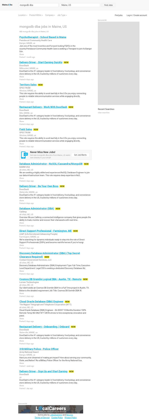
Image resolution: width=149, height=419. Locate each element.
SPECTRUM (24, 88)
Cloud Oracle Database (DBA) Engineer (41, 301)
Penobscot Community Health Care (35, 40)
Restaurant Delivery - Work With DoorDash (43, 107)
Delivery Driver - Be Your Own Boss (38, 186)
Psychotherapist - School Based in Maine (42, 37)
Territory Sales (28, 84)
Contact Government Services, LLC (35, 260)
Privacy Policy (71, 418)
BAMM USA (24, 167)
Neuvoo (69, 415)
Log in (129, 15)
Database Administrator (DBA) (36, 208)
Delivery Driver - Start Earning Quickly (40, 62)
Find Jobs (108, 5)
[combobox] (80, 5)
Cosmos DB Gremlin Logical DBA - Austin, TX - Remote (50, 279)
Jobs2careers (56, 415)
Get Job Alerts (80, 155)
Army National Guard (29, 352)
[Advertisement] (118, 63)
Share (21, 54)
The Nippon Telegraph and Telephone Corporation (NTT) (45, 304)
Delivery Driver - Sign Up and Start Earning (43, 371)
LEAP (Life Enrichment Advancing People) (38, 234)
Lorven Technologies (29, 282)
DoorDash (24, 65)
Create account (140, 15)
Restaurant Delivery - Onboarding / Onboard (44, 326)
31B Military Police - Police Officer (39, 349)
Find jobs (119, 15)
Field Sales (25, 129)
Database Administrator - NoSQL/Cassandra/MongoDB (50, 163)
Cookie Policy (57, 418)
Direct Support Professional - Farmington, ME (45, 230)
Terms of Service (42, 418)
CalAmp (23, 212)
